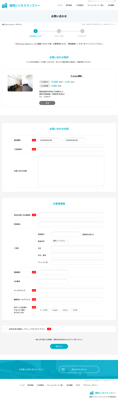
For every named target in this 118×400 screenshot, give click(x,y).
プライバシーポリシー (24, 43)
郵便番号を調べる (88, 234)
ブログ (78, 380)
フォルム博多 (76, 76)
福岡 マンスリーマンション (8, 24)
